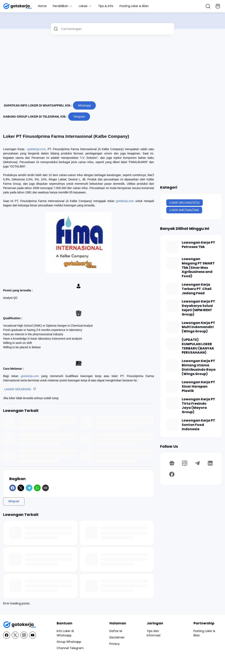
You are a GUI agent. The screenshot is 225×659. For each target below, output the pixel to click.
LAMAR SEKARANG (17, 389)
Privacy (114, 644)
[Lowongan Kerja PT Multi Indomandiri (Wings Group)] (172, 327)
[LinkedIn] (210, 463)
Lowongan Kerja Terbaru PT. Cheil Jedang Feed (196, 289)
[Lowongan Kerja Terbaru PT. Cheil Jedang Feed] (172, 289)
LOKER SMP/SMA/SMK (184, 210)
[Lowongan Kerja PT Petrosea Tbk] (172, 247)
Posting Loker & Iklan (134, 6)
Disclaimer (116, 637)
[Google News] (171, 463)
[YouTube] (32, 635)
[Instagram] (184, 463)
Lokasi (85, 6)
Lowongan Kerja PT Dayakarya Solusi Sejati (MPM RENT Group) (198, 308)
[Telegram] (29, 488)
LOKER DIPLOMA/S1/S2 (184, 203)
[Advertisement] (112, 69)
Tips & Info (105, 6)
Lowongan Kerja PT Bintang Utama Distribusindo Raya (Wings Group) (199, 367)
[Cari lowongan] (116, 29)
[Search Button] (208, 6)
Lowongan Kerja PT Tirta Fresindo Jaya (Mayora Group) (198, 405)
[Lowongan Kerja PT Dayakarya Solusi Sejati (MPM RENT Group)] (172, 305)
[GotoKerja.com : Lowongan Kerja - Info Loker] (19, 625)
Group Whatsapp (69, 642)
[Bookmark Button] (218, 6)
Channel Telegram (70, 648)
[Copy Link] (45, 488)
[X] (21, 488)
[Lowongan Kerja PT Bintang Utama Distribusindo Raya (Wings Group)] (172, 365)
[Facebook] (12, 488)
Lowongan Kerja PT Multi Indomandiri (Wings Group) (198, 327)
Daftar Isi (115, 631)
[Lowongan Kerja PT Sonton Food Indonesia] (172, 424)
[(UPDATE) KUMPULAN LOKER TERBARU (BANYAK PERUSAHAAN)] (172, 344)
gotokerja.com (36, 149)
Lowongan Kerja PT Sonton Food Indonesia (198, 424)
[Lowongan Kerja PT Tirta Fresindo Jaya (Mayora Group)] (172, 403)
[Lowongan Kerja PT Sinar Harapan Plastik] (172, 386)
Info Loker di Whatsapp (65, 633)
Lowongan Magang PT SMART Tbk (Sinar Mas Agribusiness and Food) (198, 267)
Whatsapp (84, 105)
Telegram (79, 116)
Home (42, 6)
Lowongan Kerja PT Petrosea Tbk (198, 245)
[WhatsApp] (37, 488)
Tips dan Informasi (153, 633)
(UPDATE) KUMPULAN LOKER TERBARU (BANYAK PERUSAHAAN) (198, 346)
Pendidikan (63, 6)
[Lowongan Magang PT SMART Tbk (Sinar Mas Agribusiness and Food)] (172, 263)
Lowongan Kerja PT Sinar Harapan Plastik (198, 386)
